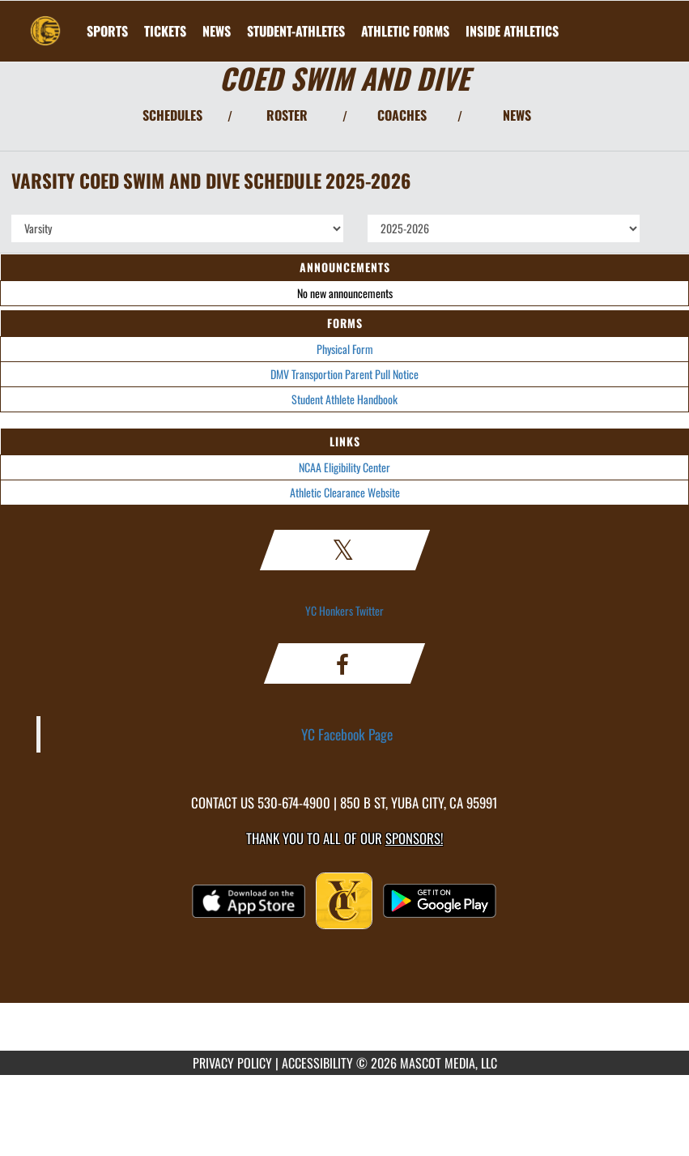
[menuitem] (165, 31)
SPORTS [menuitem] (107, 31)
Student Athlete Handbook (344, 398)
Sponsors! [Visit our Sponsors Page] (414, 838)
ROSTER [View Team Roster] (287, 115)
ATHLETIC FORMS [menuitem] (405, 31)
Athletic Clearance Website (345, 492)
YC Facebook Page (347, 733)
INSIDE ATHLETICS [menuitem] (512, 31)
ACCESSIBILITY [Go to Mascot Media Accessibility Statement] (317, 1063)
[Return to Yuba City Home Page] (45, 21)
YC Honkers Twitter (344, 610)
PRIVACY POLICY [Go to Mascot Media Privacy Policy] (232, 1063)
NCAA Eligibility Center (344, 467)
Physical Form (345, 348)
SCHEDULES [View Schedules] (172, 115)
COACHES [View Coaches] (402, 115)
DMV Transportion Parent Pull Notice (344, 373)
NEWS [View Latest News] (517, 115)
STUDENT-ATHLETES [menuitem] (296, 31)
